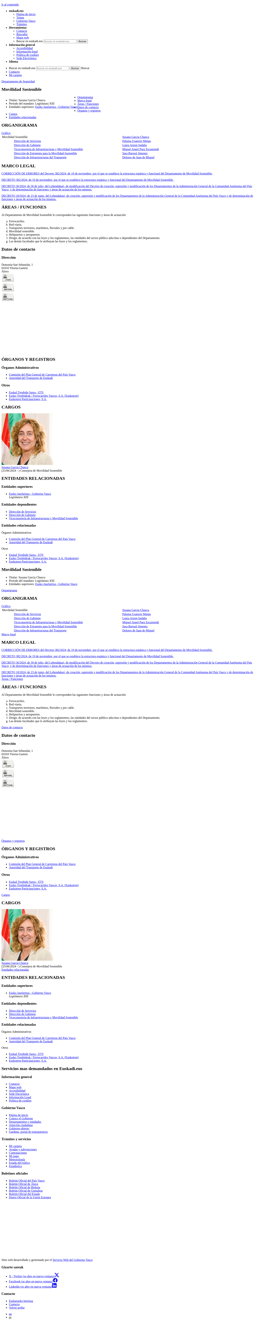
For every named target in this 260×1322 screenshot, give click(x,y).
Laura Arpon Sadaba (134, 145)
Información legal (27, 51)
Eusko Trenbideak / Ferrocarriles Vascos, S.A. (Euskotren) (44, 395)
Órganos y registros (13, 840)
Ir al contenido (10, 4)
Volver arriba (17, 1307)
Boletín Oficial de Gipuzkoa (26, 1190)
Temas (20, 17)
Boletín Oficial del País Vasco (27, 1180)
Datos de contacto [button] (88, 107)
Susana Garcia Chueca (135, 137)
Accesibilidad (24, 48)
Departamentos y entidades (25, 1121)
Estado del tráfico (19, 1162)
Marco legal (8, 634)
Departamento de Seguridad (18, 81)
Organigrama (9, 590)
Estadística (15, 1166)
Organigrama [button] (85, 97)
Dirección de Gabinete (27, 145)
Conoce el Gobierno (21, 1118)
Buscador (22, 34)
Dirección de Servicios (27, 141)
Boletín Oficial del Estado (24, 1194)
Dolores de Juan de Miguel (138, 157)
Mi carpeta (15, 75)
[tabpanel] (130, 141)
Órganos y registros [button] (89, 110)
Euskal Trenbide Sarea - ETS (26, 392)
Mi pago (14, 1156)
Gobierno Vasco (25, 20)
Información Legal (20, 1097)
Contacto (21, 30)
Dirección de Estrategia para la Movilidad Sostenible (45, 153)
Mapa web (22, 37)
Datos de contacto (12, 727)
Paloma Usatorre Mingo (136, 141)
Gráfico (6, 133)
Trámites (21, 24)
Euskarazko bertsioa (21, 1301)
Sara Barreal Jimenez (135, 153)
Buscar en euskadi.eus (29, 41)
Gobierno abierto (19, 1128)
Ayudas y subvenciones (23, 1149)
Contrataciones (18, 1152)
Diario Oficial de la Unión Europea (30, 1197)
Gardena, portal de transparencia (28, 1131)
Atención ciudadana (21, 1125)
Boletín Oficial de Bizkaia (24, 1187)
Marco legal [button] (84, 100)
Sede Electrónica (26, 58)
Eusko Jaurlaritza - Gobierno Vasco (56, 106)
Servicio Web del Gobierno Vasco (72, 1259)
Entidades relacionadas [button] (22, 117)
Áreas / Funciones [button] (88, 103)
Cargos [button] (13, 113)
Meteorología (17, 1159)
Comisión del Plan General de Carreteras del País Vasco (42, 374)
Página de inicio (26, 14)
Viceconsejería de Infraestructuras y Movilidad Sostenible (48, 149)
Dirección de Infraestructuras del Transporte (40, 157)
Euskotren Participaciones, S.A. (28, 399)
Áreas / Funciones (12, 678)
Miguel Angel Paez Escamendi (140, 149)
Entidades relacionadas (15, 969)
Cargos (5, 894)
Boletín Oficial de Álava (23, 1184)
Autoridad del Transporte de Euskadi (31, 378)
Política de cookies (27, 54)
